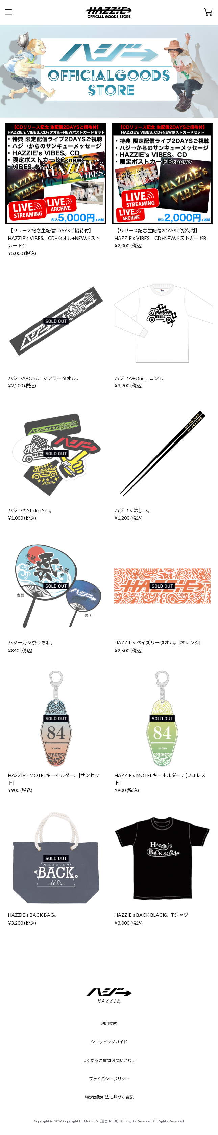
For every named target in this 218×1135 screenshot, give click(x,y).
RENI (113, 1121)
